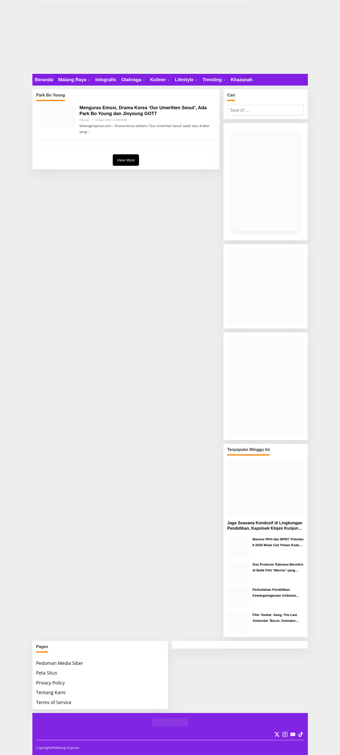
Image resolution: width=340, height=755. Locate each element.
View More (126, 160)
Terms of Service (53, 702)
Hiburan (85, 119)
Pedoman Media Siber (59, 663)
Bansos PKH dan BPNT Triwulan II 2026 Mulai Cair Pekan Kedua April (278, 542)
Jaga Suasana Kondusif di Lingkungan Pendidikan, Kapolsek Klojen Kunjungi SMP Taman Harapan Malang (264, 526)
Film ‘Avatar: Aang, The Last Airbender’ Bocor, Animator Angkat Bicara (275, 618)
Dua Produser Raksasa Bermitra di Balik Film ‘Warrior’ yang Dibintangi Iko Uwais (278, 567)
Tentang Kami (51, 692)
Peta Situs (46, 673)
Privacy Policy (50, 683)
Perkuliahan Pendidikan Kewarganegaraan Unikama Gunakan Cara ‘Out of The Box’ (277, 593)
